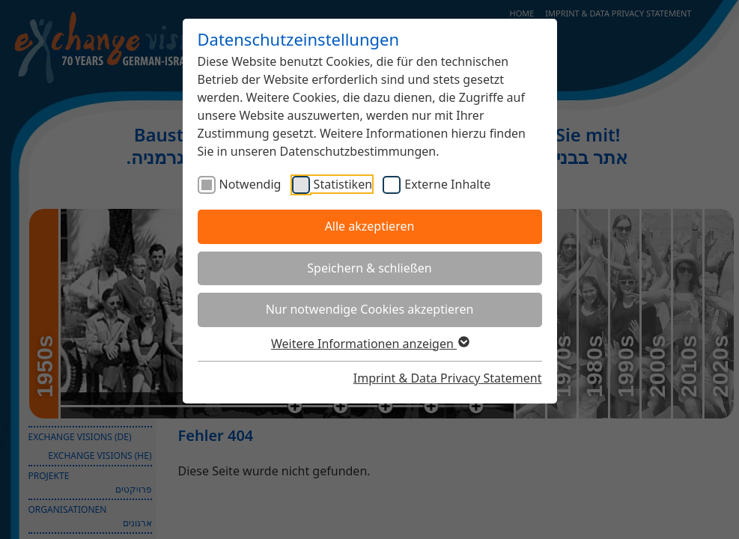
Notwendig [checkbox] (250, 184)
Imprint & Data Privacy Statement (447, 378)
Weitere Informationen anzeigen (369, 343)
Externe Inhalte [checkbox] (447, 184)
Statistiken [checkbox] (343, 184)
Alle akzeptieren (370, 226)
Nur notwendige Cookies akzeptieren (370, 309)
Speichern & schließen (369, 268)
